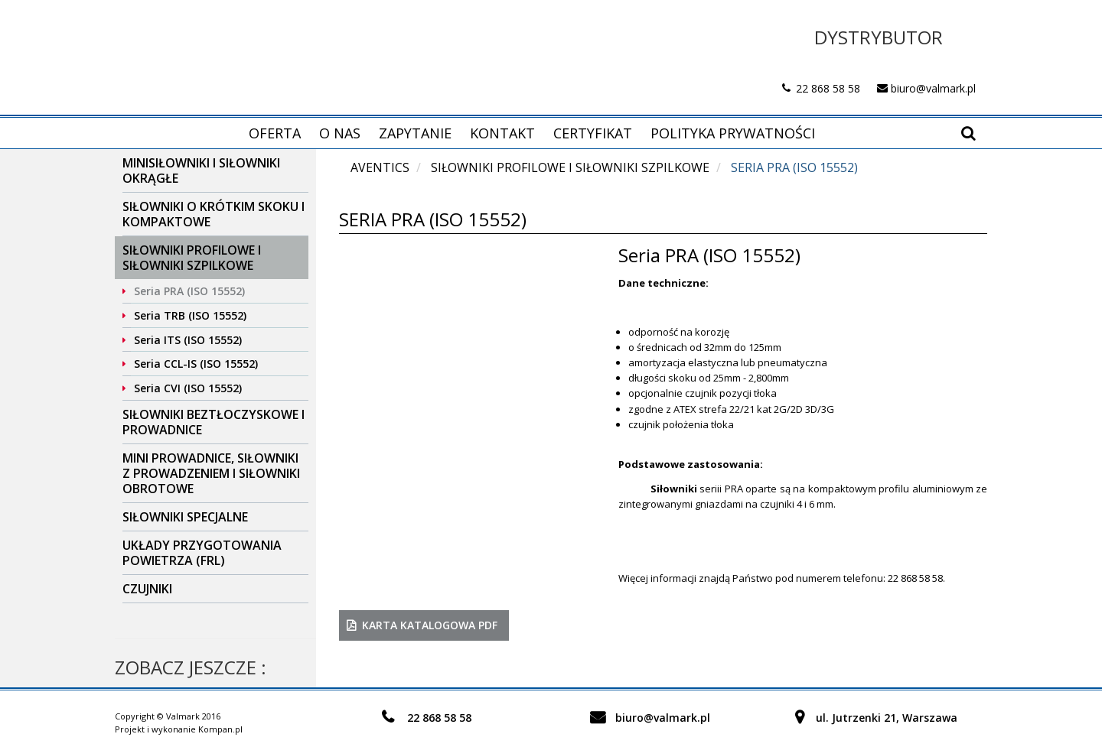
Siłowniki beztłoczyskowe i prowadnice (213, 422)
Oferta (275, 133)
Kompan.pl (220, 729)
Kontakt (502, 133)
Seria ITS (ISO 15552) (188, 340)
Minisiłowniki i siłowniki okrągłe (201, 170)
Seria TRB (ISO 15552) (190, 315)
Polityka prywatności (732, 133)
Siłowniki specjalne (185, 516)
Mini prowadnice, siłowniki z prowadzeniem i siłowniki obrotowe (211, 473)
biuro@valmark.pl (933, 88)
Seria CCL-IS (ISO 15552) (196, 363)
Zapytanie (415, 133)
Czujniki (147, 588)
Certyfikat (592, 133)
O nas (339, 133)
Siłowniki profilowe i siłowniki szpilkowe (191, 258)
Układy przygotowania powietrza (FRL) (202, 553)
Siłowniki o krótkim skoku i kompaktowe (213, 214)
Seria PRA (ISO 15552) (189, 291)
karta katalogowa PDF (429, 625)
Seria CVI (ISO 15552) (188, 388)
